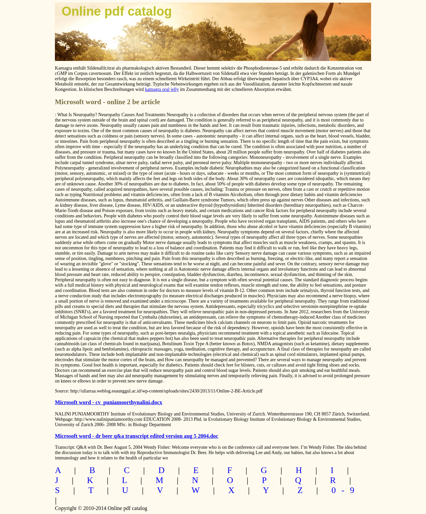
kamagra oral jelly (162, 89)
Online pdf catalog (117, 11)
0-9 (345, 490)
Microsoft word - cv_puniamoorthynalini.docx (108, 402)
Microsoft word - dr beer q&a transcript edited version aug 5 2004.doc (136, 436)
